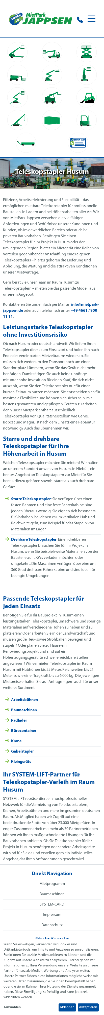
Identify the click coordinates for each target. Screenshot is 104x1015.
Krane (16, 741)
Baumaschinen (24, 710)
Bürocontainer (23, 731)
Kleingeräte (21, 762)
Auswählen (12, 1007)
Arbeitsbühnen (24, 700)
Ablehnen (67, 1007)
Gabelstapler (22, 752)
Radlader (19, 721)
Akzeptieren (88, 1007)
